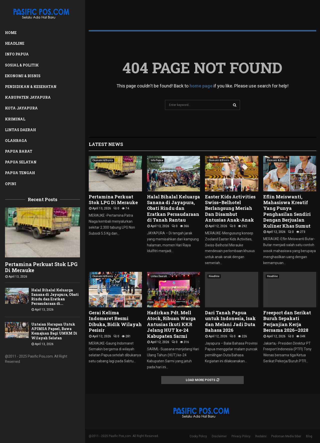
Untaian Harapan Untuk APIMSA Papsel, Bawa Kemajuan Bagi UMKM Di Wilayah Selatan (54, 331)
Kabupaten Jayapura (28, 97)
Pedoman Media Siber (286, 436)
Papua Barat (18, 151)
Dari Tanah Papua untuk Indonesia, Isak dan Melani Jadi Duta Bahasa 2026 (230, 321)
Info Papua (17, 54)
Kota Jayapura (21, 108)
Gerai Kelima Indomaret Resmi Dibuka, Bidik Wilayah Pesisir (115, 321)
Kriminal (15, 119)
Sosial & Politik (22, 65)
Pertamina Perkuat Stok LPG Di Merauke (41, 267)
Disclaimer (219, 436)
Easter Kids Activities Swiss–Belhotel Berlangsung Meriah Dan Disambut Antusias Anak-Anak (230, 208)
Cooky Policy (198, 436)
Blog (309, 436)
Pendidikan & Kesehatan (30, 86)
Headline (14, 43)
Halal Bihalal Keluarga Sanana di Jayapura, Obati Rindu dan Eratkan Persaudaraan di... (55, 297)
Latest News (106, 144)
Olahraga (16, 140)
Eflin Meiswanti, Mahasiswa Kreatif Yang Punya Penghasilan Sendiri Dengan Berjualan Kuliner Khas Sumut (287, 211)
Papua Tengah (20, 172)
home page (201, 85)
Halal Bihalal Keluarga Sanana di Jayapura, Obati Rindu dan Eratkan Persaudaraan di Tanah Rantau (173, 208)
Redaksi (260, 436)
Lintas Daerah (20, 129)
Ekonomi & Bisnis (22, 75)
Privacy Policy (241, 436)
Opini (10, 183)
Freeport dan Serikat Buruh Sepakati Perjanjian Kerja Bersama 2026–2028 (287, 321)
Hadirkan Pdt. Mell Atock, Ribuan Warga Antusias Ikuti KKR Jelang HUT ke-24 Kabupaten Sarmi (171, 324)
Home (10, 32)
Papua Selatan (20, 162)
